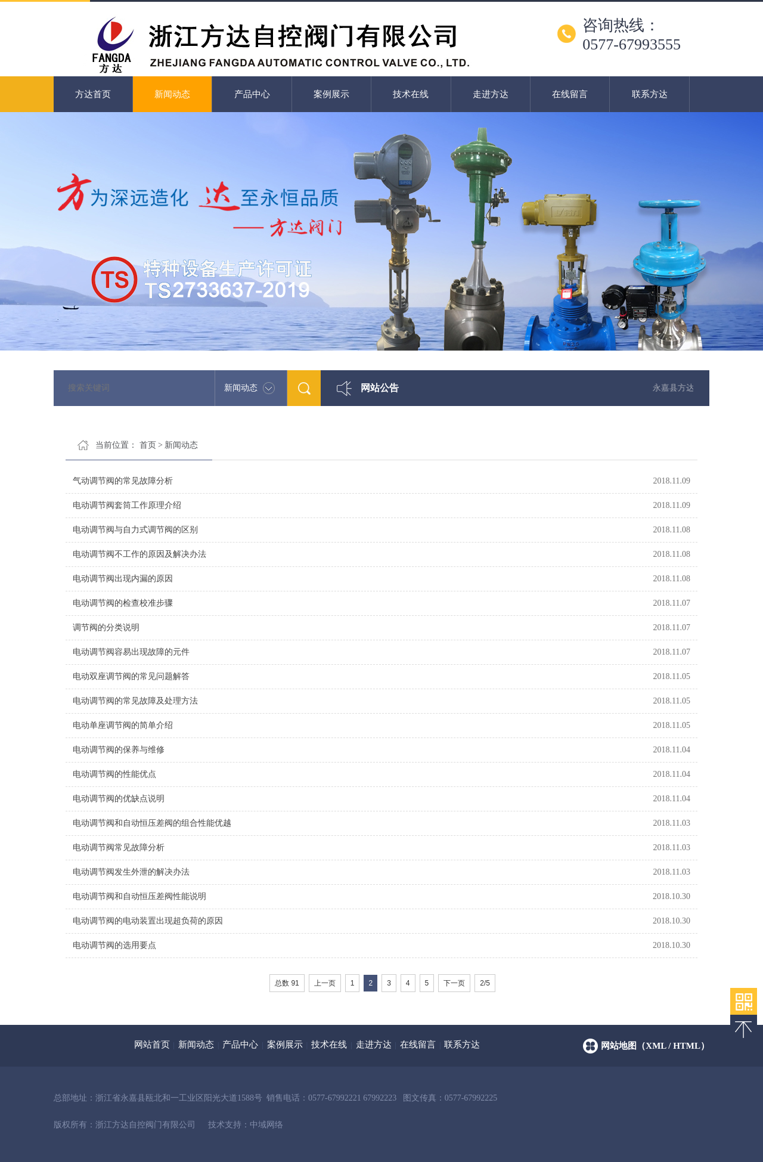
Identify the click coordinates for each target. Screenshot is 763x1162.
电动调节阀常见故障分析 (119, 847)
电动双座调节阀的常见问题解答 (131, 676)
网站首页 (152, 1044)
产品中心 (252, 94)
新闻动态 (172, 94)
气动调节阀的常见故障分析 (123, 480)
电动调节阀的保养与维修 (119, 749)
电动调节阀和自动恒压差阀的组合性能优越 (152, 823)
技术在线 (411, 94)
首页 (147, 445)
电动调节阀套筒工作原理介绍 (127, 505)
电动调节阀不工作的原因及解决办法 (139, 554)
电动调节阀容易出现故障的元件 (131, 651)
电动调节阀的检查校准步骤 (123, 603)
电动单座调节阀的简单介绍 (123, 725)
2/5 (485, 983)
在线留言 (570, 94)
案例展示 (331, 94)
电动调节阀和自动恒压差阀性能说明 (139, 896)
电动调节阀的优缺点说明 (119, 798)
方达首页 (93, 94)
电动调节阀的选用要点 (114, 945)
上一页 (325, 983)
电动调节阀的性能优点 (114, 774)
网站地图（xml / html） (655, 1046)
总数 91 (287, 983)
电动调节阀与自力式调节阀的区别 (135, 529)
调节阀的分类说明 (106, 627)
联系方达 (650, 94)
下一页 (454, 983)
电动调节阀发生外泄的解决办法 (131, 871)
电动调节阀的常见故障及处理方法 (135, 700)
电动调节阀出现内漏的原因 (123, 578)
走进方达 (490, 94)
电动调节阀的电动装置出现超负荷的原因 (148, 920)
